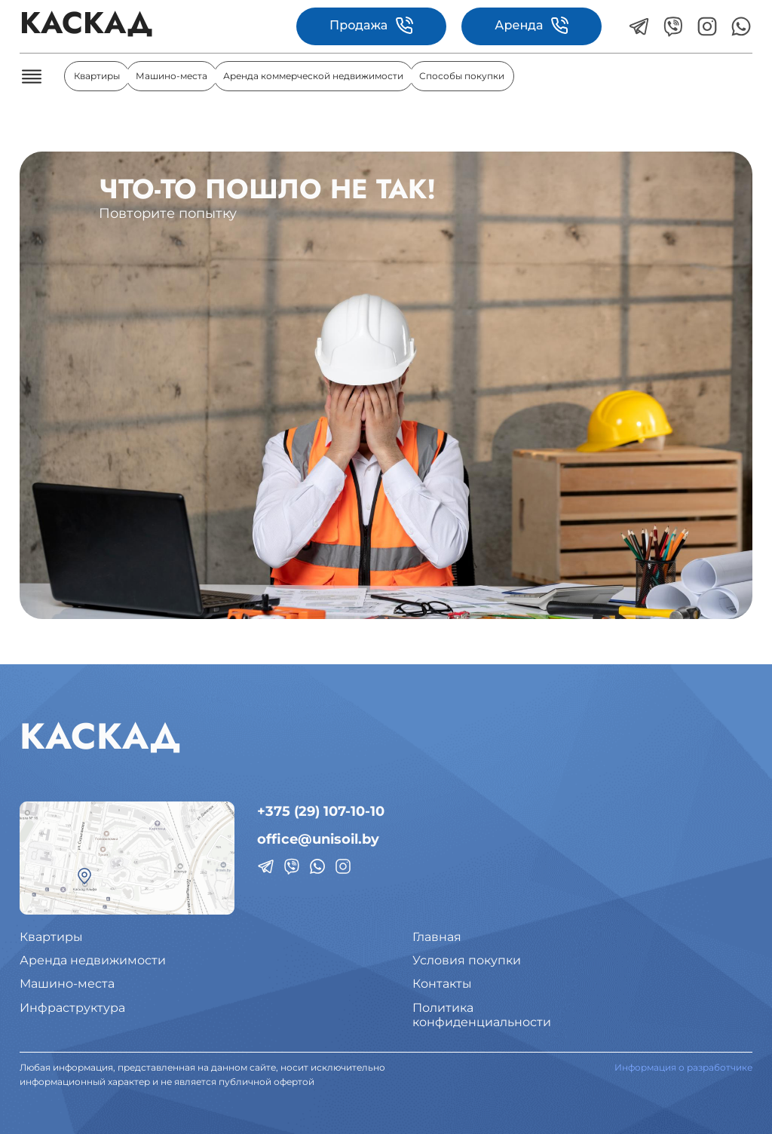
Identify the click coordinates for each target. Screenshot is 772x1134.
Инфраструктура (72, 1008)
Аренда (531, 26)
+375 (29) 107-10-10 (320, 811)
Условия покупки (466, 960)
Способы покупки (461, 75)
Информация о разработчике (683, 1067)
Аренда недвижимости (93, 960)
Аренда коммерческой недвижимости (313, 75)
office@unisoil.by (318, 839)
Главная (436, 937)
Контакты (442, 983)
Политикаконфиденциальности (481, 1015)
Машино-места (171, 75)
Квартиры (97, 75)
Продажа (371, 26)
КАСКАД (86, 26)
